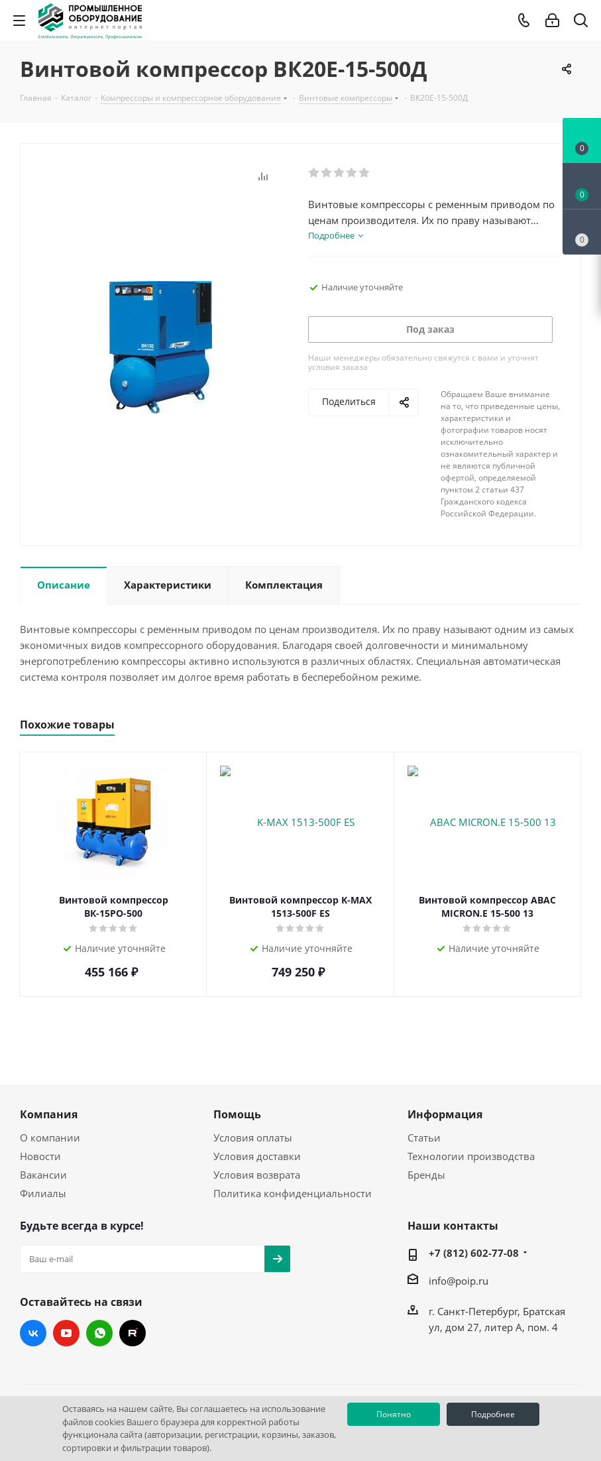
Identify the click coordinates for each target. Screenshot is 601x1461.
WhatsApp (99, 1333)
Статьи (424, 1137)
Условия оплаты (252, 1137)
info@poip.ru (458, 1280)
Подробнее (493, 1414)
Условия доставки (257, 1156)
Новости (40, 1156)
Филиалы (43, 1193)
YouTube (66, 1333)
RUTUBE (132, 1333)
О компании (50, 1137)
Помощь (237, 1114)
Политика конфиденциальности (292, 1193)
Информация (445, 1114)
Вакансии (43, 1174)
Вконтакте (33, 1333)
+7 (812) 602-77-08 (474, 1252)
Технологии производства (471, 1156)
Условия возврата (256, 1174)
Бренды (426, 1174)
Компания (49, 1114)
